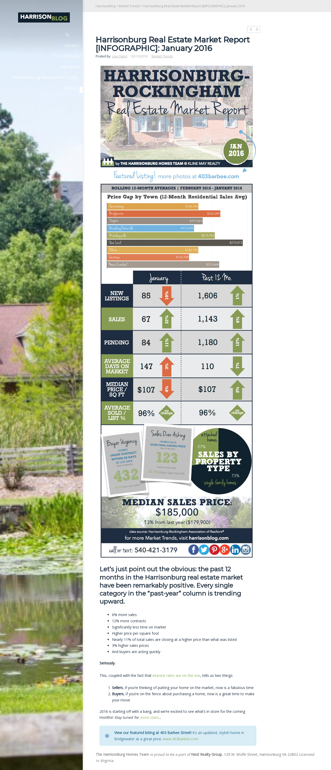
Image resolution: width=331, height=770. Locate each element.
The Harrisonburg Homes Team (122, 754)
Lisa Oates (119, 56)
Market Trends (129, 6)
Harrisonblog (105, 6)
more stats (149, 717)
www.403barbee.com (180, 738)
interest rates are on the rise (176, 675)
